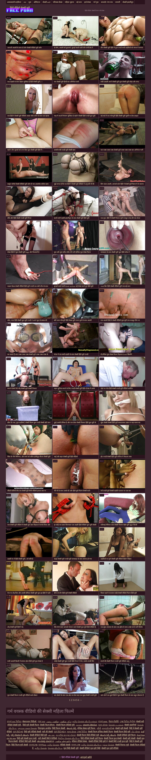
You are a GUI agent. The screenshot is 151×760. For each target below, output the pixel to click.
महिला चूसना (69, 2)
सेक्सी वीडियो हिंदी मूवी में (97, 741)
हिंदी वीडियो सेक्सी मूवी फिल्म (92, 738)
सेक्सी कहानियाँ (130, 725)
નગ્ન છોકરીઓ (108, 728)
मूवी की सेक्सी (47, 732)
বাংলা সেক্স (75, 745)
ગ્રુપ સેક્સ (102, 725)
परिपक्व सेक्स (57, 2)
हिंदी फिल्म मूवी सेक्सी (19, 745)
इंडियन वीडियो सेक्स (79, 741)
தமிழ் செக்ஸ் (53, 745)
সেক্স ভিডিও (82, 732)
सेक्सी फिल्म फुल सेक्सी (113, 738)
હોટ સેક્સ (135, 732)
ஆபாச (51, 735)
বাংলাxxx (42, 745)
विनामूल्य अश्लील (44, 728)
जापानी (117, 2)
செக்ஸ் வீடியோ (55, 748)
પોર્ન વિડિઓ (18, 732)
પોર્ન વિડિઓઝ (60, 732)
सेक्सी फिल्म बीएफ (47, 725)
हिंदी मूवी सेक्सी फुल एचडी (27, 738)
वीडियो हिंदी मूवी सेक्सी (27, 741)
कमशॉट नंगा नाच (107, 2)
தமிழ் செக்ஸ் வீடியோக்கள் (84, 721)
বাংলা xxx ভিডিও (14, 721)
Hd (25, 2)
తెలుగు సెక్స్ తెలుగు (108, 735)
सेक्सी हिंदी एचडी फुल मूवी (118, 741)
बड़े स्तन (79, 2)
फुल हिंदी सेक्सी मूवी (71, 748)
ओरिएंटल (37, 2)
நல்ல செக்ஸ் (108, 745)
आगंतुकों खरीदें (86, 757)
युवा (29, 2)
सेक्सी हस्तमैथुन (128, 2)
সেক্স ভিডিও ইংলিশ (127, 721)
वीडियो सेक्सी (65, 745)
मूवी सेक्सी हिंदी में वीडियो (47, 738)
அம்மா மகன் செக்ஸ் (27, 728)
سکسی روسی (52, 721)
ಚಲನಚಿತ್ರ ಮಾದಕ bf (45, 741)
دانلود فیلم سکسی (63, 741)
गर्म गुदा (96, 2)
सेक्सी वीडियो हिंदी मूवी (38, 735)
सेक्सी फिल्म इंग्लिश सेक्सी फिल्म (100, 732)
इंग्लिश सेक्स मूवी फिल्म (86, 728)
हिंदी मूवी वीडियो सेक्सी (32, 732)
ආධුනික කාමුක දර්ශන (66, 735)
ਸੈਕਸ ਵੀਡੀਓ (114, 721)
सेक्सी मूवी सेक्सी (121, 728)
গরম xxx (41, 721)
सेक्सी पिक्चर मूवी (122, 745)
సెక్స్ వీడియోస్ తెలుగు (20, 735)
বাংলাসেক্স (33, 745)
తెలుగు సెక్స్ (71, 728)
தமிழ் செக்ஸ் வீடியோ (91, 745)
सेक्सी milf (46, 2)
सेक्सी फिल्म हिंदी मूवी (122, 732)
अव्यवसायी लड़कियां (14, 2)
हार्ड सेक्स (87, 2)
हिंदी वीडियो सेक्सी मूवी (20, 7)
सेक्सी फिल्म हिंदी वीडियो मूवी (88, 735)
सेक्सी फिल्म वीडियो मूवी (65, 725)
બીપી (99, 728)
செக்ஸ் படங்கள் (116, 725)
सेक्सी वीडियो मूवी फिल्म (126, 735)
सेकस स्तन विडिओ (29, 721)
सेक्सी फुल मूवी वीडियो (110, 748)
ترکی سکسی (65, 721)
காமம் (79, 725)
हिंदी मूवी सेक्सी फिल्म (31, 725)
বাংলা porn (103, 721)
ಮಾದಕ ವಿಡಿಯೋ (90, 725)
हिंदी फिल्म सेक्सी (59, 728)
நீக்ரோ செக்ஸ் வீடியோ (68, 738)
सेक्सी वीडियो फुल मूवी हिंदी (90, 748)
